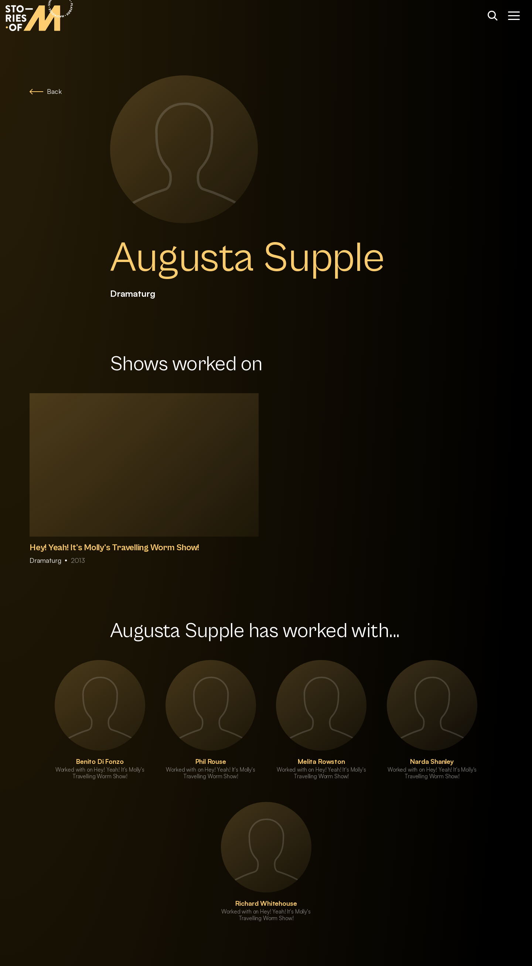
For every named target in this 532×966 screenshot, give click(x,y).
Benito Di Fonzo (99, 761)
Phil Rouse (210, 761)
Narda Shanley (432, 761)
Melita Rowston (321, 761)
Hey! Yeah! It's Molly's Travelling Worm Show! (114, 547)
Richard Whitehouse (266, 903)
